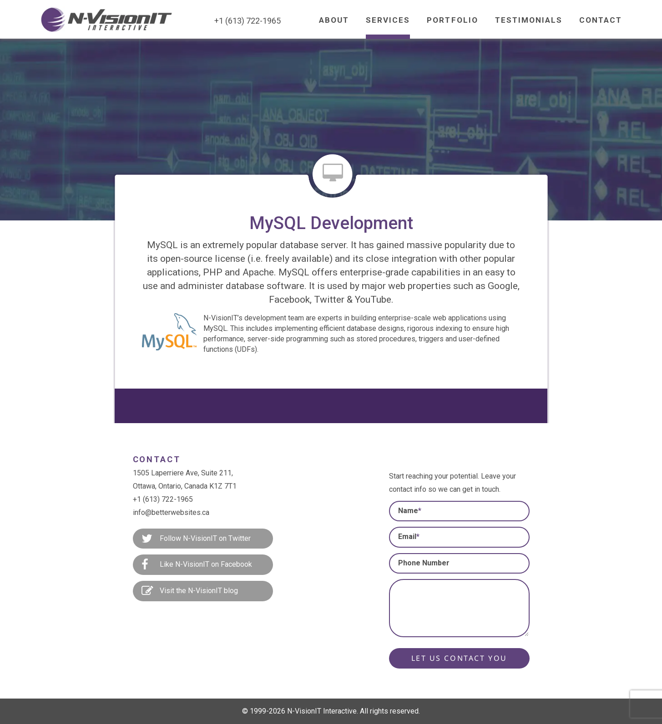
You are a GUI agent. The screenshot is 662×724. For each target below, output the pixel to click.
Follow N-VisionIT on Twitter (196, 539)
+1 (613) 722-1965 (163, 499)
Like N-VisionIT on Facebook (196, 565)
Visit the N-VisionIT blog (189, 591)
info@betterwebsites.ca (171, 512)
